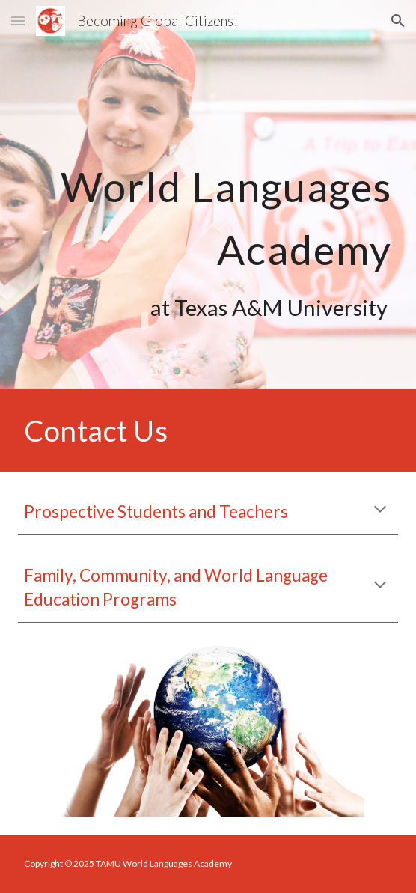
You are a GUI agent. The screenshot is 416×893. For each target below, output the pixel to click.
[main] (207, 195)
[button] (18, 20)
